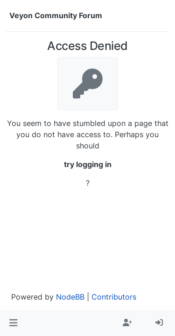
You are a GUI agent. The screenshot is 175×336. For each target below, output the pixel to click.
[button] (13, 323)
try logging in (88, 164)
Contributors (113, 296)
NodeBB (70, 296)
